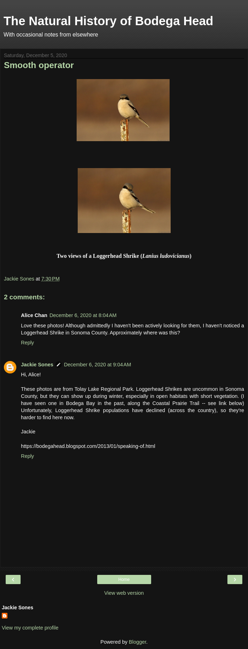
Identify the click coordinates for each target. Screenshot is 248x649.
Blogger (137, 642)
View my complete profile (30, 628)
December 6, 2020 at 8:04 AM (82, 315)
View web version (124, 593)
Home (123, 579)
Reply (27, 342)
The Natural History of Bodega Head (108, 21)
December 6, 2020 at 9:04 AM (97, 364)
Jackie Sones (37, 364)
